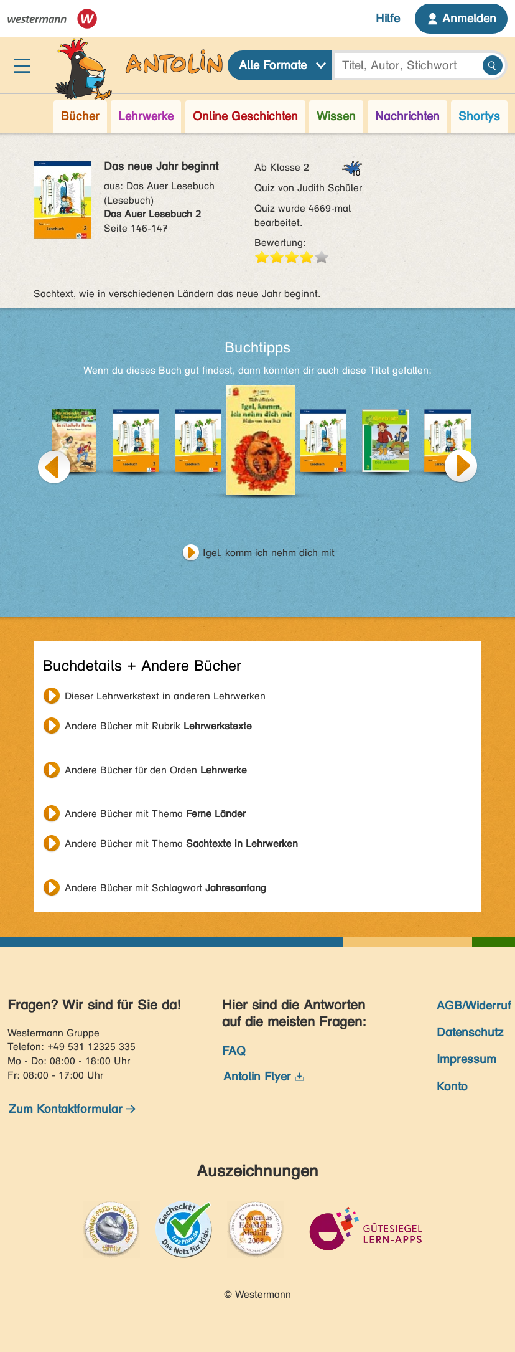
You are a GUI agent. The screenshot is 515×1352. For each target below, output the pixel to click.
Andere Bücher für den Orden (156, 770)
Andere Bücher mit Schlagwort (165, 888)
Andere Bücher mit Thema (155, 814)
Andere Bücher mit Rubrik (158, 726)
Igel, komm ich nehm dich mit (269, 553)
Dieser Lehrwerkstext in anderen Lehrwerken (165, 696)
